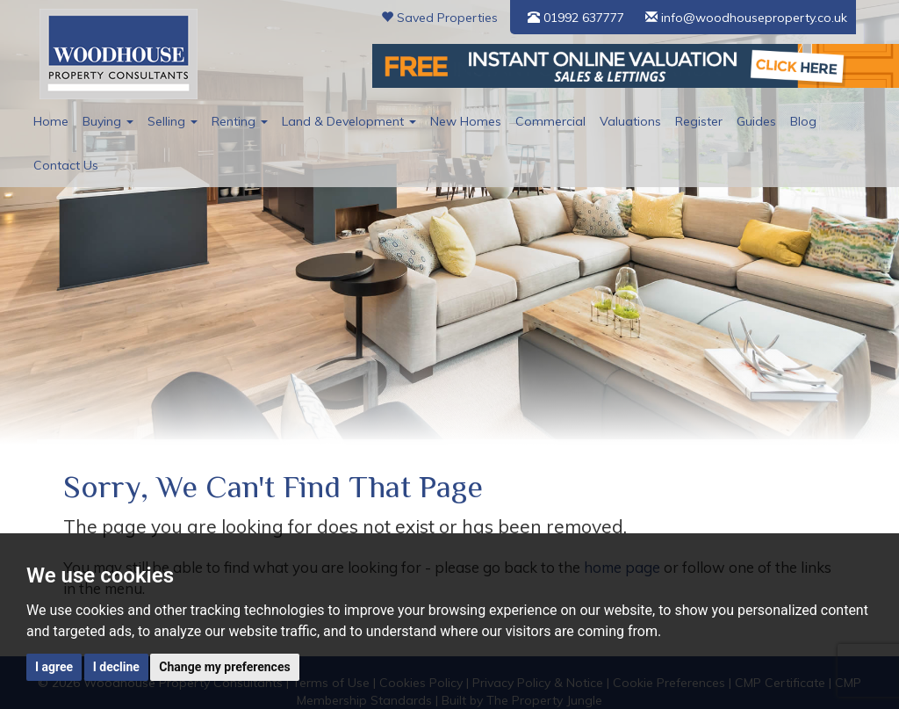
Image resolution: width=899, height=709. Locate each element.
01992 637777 (576, 17)
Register (699, 121)
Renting (240, 121)
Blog (803, 121)
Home (50, 121)
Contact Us (65, 165)
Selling (172, 121)
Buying (108, 121)
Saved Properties (439, 17)
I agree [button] (54, 667)
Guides (756, 121)
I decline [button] (116, 667)
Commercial (550, 121)
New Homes (465, 121)
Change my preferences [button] (224, 667)
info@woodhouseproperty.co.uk (746, 17)
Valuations (630, 121)
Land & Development (349, 121)
